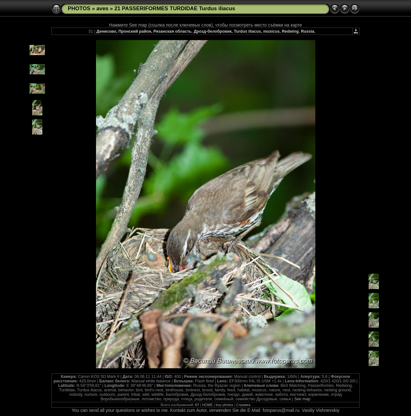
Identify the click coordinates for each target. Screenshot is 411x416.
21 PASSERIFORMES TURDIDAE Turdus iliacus (174, 8)
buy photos (224, 405)
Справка (243, 405)
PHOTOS (79, 8)
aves (102, 8)
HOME (207, 405)
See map (302, 399)
